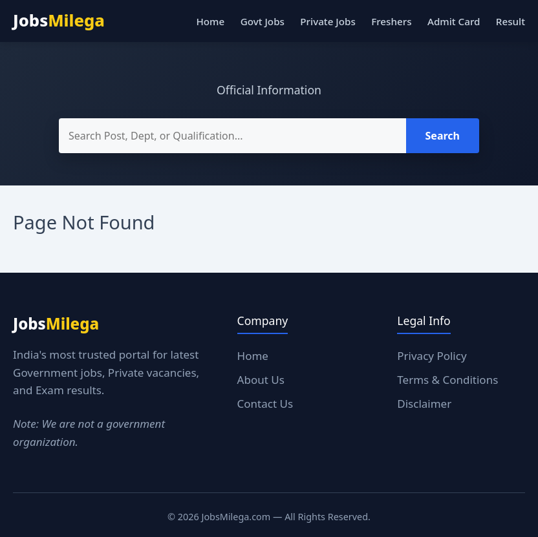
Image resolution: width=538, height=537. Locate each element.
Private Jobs (327, 21)
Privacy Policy (431, 355)
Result (510, 21)
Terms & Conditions (447, 379)
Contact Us (265, 403)
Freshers (391, 21)
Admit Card (453, 21)
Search (442, 136)
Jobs (59, 20)
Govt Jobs (263, 21)
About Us (261, 379)
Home (210, 21)
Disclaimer (424, 403)
